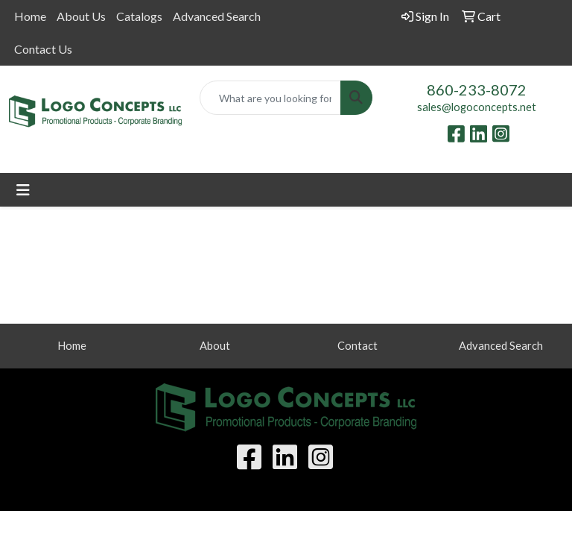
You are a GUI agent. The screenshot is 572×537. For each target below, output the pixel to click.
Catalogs (139, 16)
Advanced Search (217, 16)
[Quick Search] (270, 98)
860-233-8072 (477, 89)
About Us (81, 16)
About (215, 345)
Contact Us (43, 49)
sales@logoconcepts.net (476, 107)
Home (30, 16)
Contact (357, 345)
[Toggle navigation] (23, 190)
